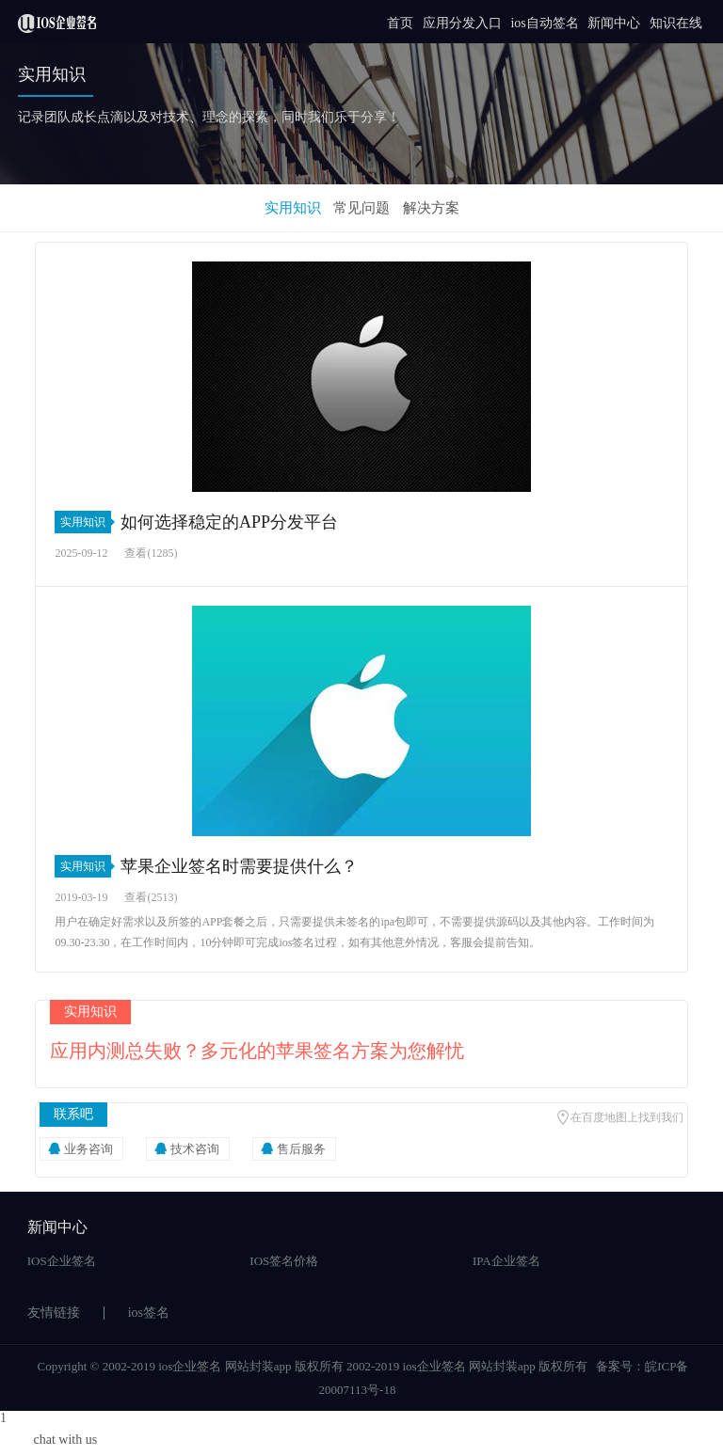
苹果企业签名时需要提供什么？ (239, 866)
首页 (400, 23)
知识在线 (676, 23)
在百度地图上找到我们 (626, 1117)
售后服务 (301, 1149)
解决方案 (431, 207)
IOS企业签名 (61, 1261)
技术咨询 (194, 1149)
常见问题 (361, 207)
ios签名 (148, 1313)
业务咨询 (88, 1149)
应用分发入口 (462, 23)
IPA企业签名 (506, 1261)
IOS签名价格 (283, 1261)
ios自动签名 (544, 23)
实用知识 (293, 207)
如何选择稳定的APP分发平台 (229, 522)
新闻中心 (613, 23)
